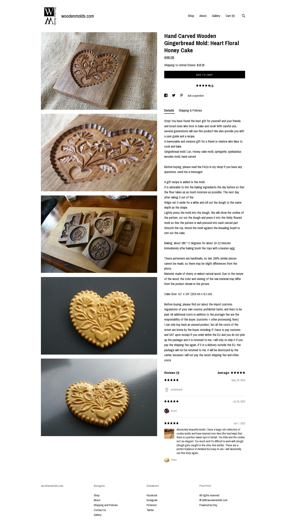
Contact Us (100, 510)
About (203, 16)
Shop (191, 16)
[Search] (243, 16)
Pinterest (152, 505)
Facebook (152, 495)
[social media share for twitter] (174, 95)
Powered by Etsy (208, 505)
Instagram (152, 500)
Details (169, 110)
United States (187, 65)
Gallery (216, 16)
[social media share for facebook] (166, 95)
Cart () (230, 16)
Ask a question (196, 95)
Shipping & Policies (190, 110)
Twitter (150, 510)
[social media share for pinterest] (182, 95)
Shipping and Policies (106, 505)
